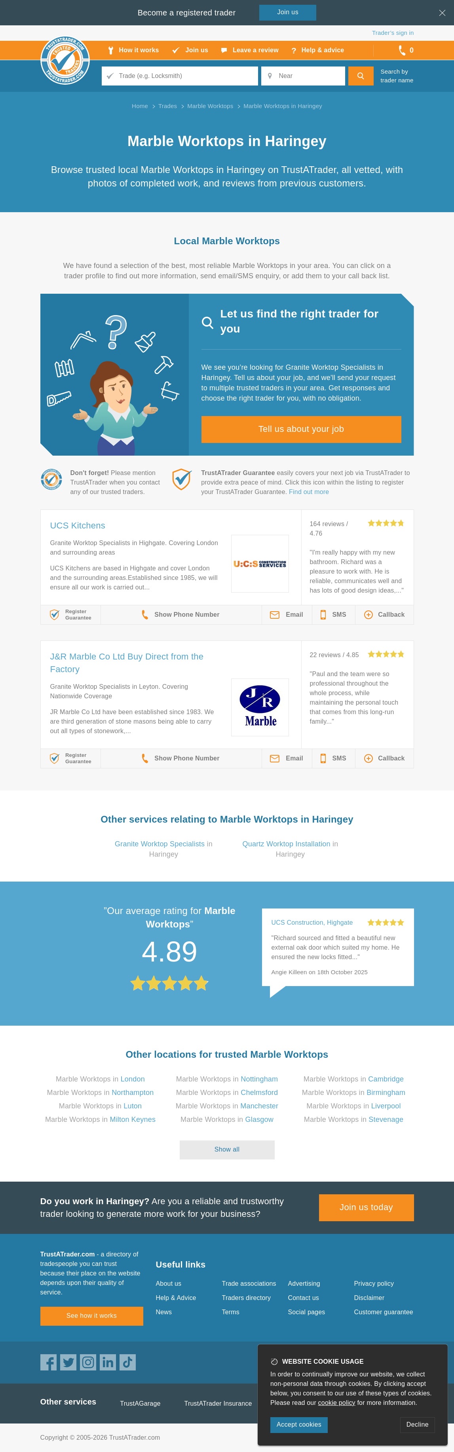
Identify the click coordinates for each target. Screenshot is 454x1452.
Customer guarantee (383, 1312)
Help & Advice (176, 1297)
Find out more (309, 491)
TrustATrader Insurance (218, 1403)
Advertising (304, 1283)
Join (288, 12)
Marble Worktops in (100, 1079)
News (164, 1312)
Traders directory (246, 1297)
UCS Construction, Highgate (312, 922)
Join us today (366, 1207)
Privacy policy (374, 1283)
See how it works (91, 1315)
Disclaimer (369, 1297)
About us (169, 1283)
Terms (231, 1312)
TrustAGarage (140, 1403)
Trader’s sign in (393, 32)
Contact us (303, 1297)
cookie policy (336, 1402)
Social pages (306, 1312)
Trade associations (249, 1283)
